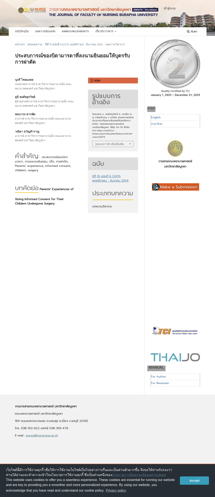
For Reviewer (160, 383)
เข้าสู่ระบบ (169, 8)
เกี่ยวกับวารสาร (104, 31)
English (156, 117)
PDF (97, 80)
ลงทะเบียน (152, 8)
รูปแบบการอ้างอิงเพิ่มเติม (109, 144)
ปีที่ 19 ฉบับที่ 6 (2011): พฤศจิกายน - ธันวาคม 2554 (74, 44)
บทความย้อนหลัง (45, 31)
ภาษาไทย (156, 124)
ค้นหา (192, 31)
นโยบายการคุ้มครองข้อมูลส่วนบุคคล (139, 475)
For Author (158, 376)
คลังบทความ (34, 44)
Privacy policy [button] (116, 490)
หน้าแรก (20, 44)
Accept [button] (194, 480)
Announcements (75, 31)
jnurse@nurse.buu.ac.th (42, 435)
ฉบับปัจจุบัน (22, 31)
